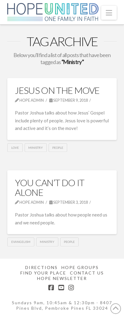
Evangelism (20, 242)
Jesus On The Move (57, 90)
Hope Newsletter (62, 278)
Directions (41, 267)
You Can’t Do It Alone (49, 187)
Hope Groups (80, 267)
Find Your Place (43, 272)
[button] (109, 13)
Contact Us (87, 272)
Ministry (35, 147)
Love (15, 147)
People (57, 147)
